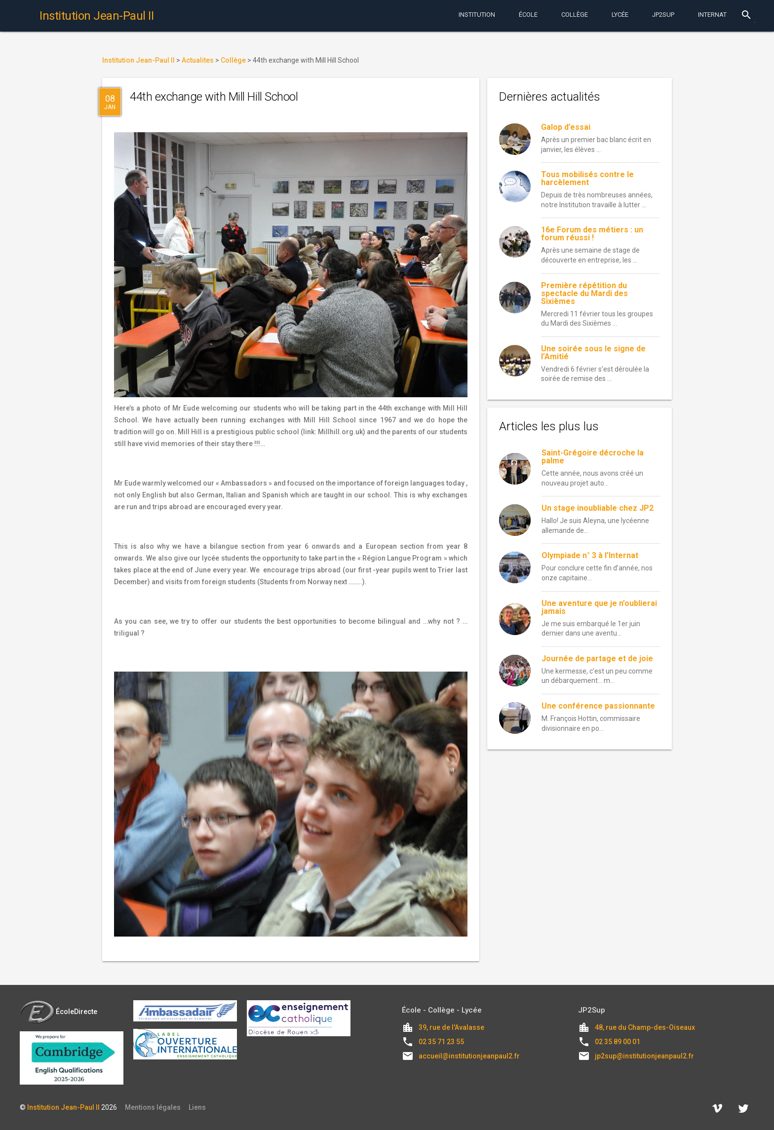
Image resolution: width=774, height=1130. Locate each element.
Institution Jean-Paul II (63, 1107)
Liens (197, 1107)
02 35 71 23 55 (441, 1042)
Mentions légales (153, 1107)
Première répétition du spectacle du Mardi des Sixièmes (584, 293)
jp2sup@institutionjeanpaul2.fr (644, 1056)
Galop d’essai (565, 127)
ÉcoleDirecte (58, 1012)
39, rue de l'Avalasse (451, 1027)
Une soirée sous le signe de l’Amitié (593, 352)
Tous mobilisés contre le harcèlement (587, 178)
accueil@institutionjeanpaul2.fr (469, 1056)
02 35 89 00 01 (617, 1042)
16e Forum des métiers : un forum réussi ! (592, 233)
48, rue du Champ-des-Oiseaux (645, 1027)
